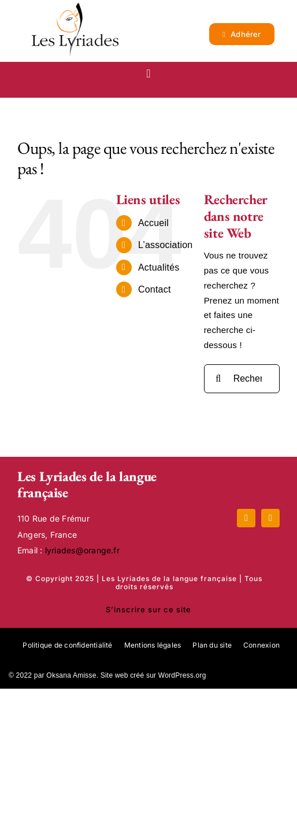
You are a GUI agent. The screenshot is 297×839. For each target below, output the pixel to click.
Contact (154, 289)
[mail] (270, 518)
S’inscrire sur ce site (148, 609)
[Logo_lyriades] (75, 7)
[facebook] (246, 518)
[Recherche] (218, 378)
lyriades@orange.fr (82, 550)
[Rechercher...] (242, 378)
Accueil (153, 223)
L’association (165, 245)
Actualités (159, 267)
